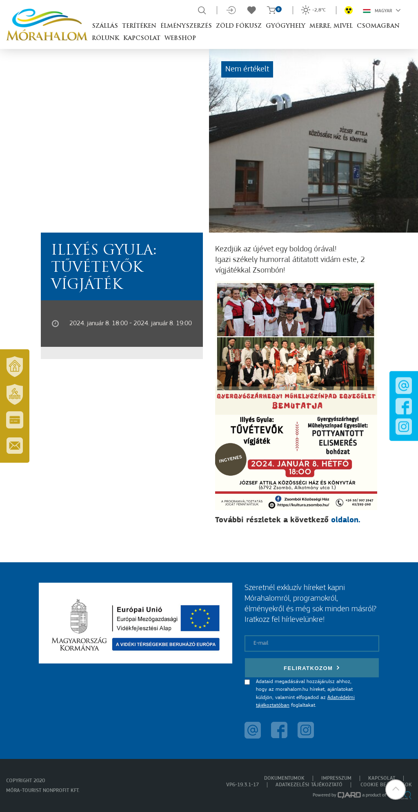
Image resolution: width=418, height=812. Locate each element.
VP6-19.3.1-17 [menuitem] (242, 785)
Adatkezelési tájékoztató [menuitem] (309, 785)
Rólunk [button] (105, 38)
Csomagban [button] (378, 26)
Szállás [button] (105, 26)
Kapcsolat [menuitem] (381, 778)
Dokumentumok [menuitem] (284, 778)
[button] (395, 789)
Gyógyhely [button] (285, 26)
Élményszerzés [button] (186, 26)
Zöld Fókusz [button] (239, 26)
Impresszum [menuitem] (336, 778)
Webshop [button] (180, 38)
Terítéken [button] (139, 26)
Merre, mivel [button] (331, 26)
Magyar (382, 10)
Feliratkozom (312, 667)
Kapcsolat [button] (141, 38)
